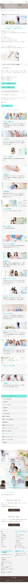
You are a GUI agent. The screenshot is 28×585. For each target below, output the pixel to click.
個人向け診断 (3, 537)
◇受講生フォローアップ (5, 561)
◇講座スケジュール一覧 (5, 557)
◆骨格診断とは (5, 422)
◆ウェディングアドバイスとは (8, 433)
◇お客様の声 (5, 407)
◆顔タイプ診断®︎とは (7, 416)
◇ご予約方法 (5, 401)
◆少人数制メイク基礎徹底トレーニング (7, 573)
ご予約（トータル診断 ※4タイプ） (8, 87)
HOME (1, 531)
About (2, 542)
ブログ (2, 544)
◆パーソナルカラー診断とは (8, 419)
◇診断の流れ (5, 410)
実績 (2, 540)
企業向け (2, 533)
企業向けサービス (19, 551)
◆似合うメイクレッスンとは (8, 425)
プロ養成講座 (3, 535)
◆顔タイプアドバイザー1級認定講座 (6, 564)
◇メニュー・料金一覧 (7, 404)
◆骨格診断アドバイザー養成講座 (7, 570)
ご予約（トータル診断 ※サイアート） (8, 83)
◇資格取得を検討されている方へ (7, 555)
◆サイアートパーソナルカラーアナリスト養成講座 (7, 567)
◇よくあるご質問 (6, 413)
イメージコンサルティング (21, 532)
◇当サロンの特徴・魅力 (19, 534)
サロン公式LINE (14, 524)
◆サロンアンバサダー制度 (7, 439)
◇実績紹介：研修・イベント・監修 (21, 556)
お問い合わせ (3, 546)
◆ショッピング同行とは (7, 430)
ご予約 (7, 105)
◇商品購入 (5, 442)
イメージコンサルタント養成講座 (7, 551)
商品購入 (2, 539)
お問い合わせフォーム (14, 510)
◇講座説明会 (3, 559)
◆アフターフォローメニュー (8, 436)
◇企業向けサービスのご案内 (20, 553)
